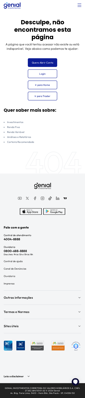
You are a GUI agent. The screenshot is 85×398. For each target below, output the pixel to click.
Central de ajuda (13, 261)
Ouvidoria (9, 276)
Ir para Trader (42, 96)
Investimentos (15, 122)
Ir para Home (42, 84)
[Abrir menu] (79, 5)
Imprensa (9, 283)
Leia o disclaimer (14, 376)
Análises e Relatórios (19, 137)
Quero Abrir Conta (42, 62)
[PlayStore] (54, 211)
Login (42, 73)
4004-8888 (12, 239)
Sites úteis (42, 326)
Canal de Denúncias (15, 268)
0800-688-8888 (15, 251)
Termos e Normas (42, 312)
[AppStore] (31, 211)
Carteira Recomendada (20, 141)
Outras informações (42, 297)
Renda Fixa (13, 127)
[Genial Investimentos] (12, 5)
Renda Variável (15, 132)
